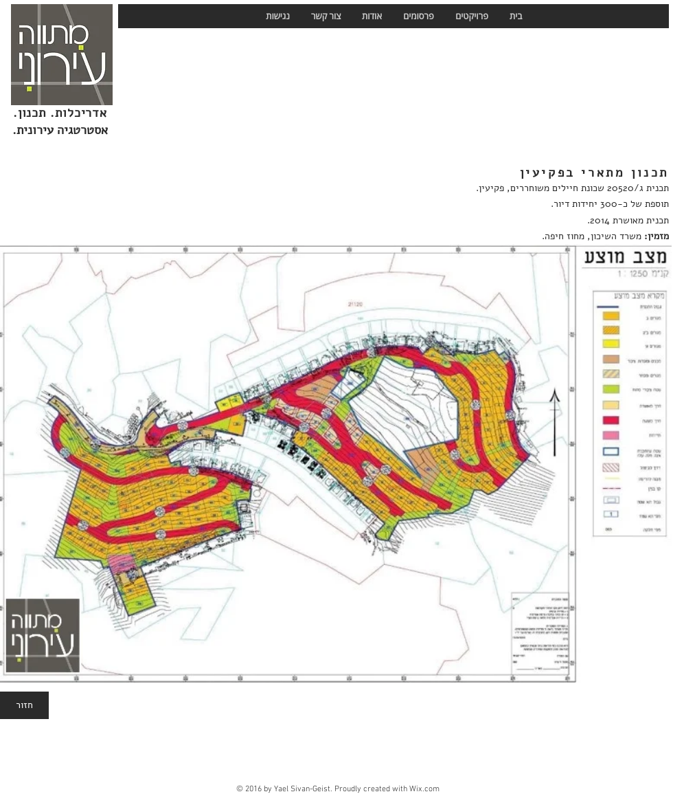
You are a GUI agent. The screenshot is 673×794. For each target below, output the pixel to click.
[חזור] (24, 705)
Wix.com (424, 789)
